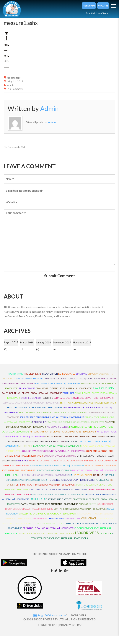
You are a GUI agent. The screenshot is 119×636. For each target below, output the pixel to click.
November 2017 (82, 342)
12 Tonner (105, 533)
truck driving (15, 373)
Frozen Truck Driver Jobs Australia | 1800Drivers (60, 489)
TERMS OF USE (47, 625)
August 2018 (11, 342)
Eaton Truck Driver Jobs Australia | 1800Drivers (49, 504)
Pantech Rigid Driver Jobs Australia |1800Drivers (76, 422)
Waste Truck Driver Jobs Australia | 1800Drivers (72, 378)
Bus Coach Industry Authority (47, 523)
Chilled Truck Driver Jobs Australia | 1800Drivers (47, 513)
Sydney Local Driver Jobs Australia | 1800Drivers (31, 402)
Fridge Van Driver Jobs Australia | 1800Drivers (57, 494)
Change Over (73, 518)
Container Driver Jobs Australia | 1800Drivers (80, 508)
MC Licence (25, 446)
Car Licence (88, 518)
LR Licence (22, 460)
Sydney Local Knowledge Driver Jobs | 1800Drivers (83, 397)
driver (92, 373)
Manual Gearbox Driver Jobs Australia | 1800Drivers (74, 436)
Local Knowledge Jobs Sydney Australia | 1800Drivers (52, 451)
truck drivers (32, 373)
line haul (81, 373)
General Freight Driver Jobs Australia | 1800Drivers (46, 484)
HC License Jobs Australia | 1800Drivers (71, 479)
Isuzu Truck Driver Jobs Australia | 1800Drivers (56, 460)
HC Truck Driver (83, 475)
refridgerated (67, 373)
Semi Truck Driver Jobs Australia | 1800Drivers (34, 407)
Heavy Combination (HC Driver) (54, 470)
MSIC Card (60, 441)
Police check (40, 422)
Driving (83, 504)
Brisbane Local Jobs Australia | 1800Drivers (48, 528)
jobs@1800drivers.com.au (49, 615)
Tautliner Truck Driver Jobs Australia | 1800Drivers (32, 393)
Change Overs (56, 518)
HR (70, 475)
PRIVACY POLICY (70, 625)
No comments (15, 88)
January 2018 (43, 342)
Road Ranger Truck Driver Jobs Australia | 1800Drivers (52, 412)
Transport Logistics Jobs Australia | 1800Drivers (64, 388)
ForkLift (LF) (37, 499)
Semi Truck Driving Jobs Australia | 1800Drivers (88, 402)
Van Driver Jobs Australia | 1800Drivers (57, 383)
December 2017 (62, 342)
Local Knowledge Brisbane (60, 455)
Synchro (48, 397)
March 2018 (27, 342)
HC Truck (99, 475)
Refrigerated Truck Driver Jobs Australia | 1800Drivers (52, 417)
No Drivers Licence (58, 426)
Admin (10, 85)
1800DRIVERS (86, 532)
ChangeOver (39, 518)
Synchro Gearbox (31, 397)
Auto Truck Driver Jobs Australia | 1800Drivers (46, 533)
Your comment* (59, 237)
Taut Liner (68, 393)
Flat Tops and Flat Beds (58, 499)
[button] (89, 5)
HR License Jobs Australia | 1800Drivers (94, 470)
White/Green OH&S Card (30, 378)
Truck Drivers (27, 388)
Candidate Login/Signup (97, 13)
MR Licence (72, 441)
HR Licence (12, 474)
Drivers (93, 504)
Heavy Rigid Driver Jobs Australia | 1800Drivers (57, 465)
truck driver (50, 373)
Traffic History (103, 388)
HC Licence (102, 479)
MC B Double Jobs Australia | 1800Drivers (57, 446)
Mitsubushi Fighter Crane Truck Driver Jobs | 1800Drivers (63, 431)
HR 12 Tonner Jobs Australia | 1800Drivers (45, 475)
